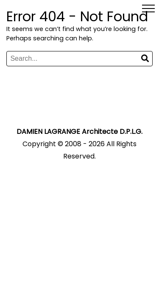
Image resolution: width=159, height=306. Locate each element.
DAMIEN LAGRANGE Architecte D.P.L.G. (79, 131)
